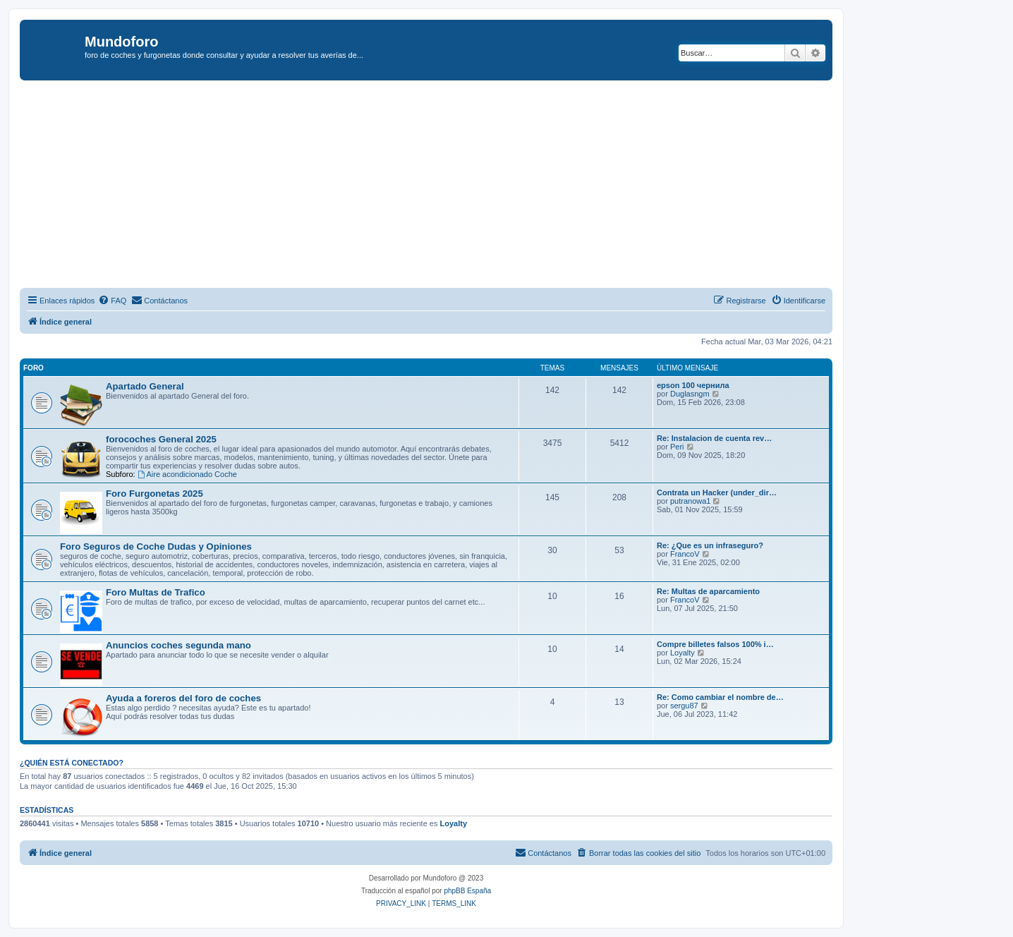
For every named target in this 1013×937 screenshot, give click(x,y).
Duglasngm (690, 393)
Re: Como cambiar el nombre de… (720, 697)
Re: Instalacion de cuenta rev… (714, 438)
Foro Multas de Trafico (155, 592)
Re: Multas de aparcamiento (708, 591)
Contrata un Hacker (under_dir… (717, 492)
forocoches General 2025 (161, 439)
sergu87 (684, 705)
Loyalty (682, 652)
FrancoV (685, 554)
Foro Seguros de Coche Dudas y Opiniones (156, 546)
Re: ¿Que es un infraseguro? (710, 545)
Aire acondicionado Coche (187, 474)
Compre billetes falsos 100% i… (715, 644)
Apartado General (145, 386)
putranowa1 (690, 501)
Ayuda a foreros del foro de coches (183, 698)
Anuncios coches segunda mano (178, 645)
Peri (677, 446)
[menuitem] (112, 300)
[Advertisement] (443, 186)
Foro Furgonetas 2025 (154, 493)
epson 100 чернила (693, 385)
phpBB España (467, 891)
